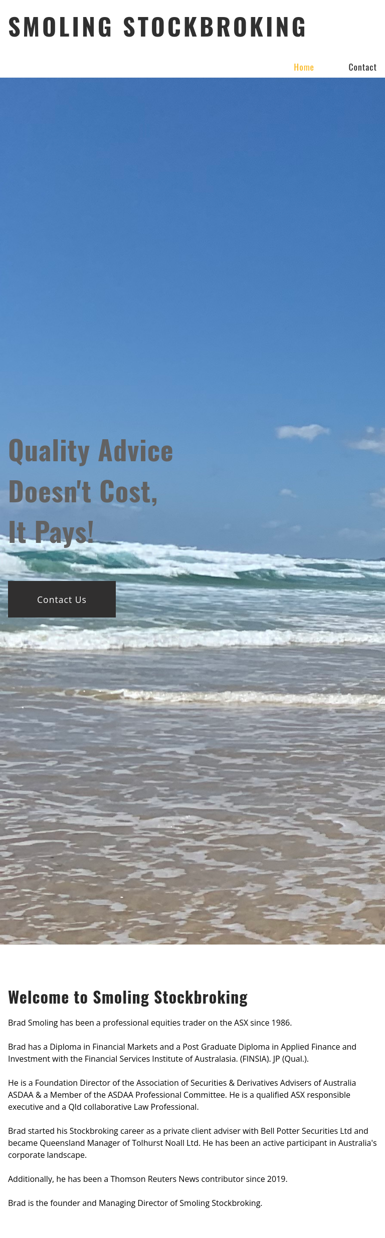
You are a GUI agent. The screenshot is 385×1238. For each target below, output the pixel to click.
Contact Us (62, 599)
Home (304, 66)
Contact (362, 66)
